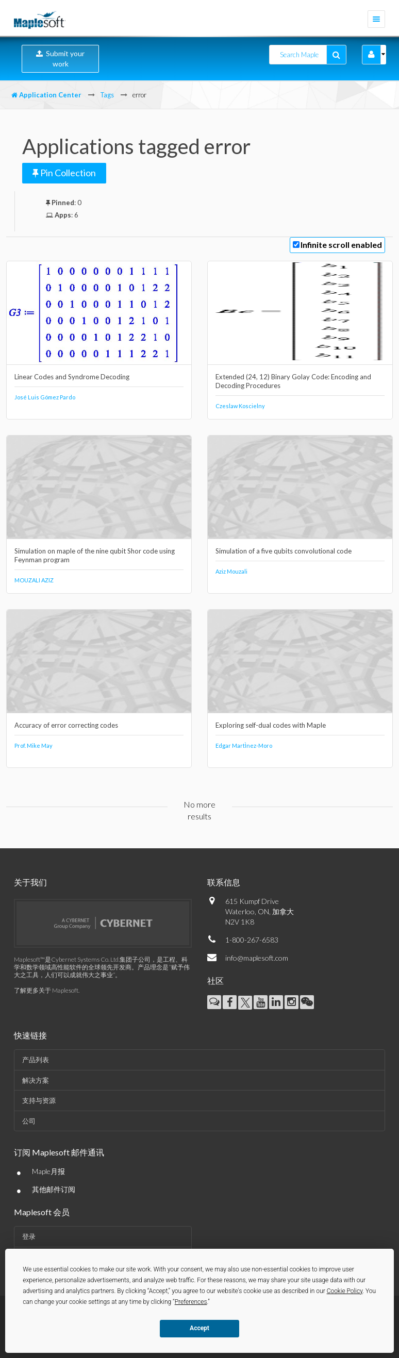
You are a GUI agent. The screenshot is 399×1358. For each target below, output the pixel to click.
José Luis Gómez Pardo (44, 397)
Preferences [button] (191, 1301)
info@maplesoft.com (256, 957)
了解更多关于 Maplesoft (46, 990)
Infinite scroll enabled (341, 244)
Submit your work (60, 58)
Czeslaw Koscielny (240, 406)
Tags (107, 95)
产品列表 (35, 1059)
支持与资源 (39, 1100)
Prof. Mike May (33, 745)
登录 (29, 1236)
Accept (199, 1328)
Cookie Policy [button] (345, 1291)
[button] (371, 54)
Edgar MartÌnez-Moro (243, 745)
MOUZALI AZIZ (34, 580)
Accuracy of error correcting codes (66, 725)
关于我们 (30, 882)
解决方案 (35, 1080)
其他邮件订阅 (53, 1189)
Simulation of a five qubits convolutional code (283, 551)
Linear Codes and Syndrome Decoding (71, 377)
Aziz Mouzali (231, 571)
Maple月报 (48, 1171)
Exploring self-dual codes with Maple (270, 725)
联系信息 (223, 882)
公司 (29, 1121)
